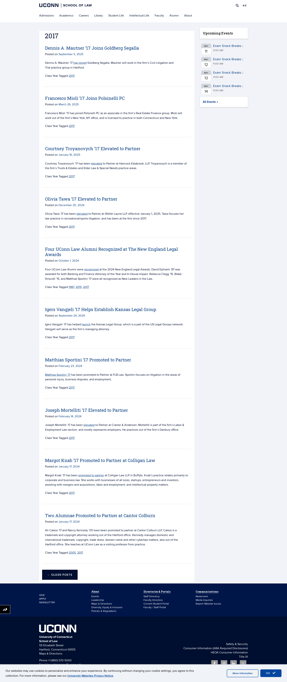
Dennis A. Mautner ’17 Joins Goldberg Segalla (92, 48)
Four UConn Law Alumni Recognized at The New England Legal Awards (111, 251)
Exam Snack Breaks (228, 46)
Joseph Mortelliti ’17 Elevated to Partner (86, 410)
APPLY (42, 598)
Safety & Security (237, 644)
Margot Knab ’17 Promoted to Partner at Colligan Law (100, 460)
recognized (91, 269)
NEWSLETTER (47, 602)
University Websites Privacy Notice (90, 676)
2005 (72, 553)
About (188, 15)
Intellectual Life (139, 15)
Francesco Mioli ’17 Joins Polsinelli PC (85, 98)
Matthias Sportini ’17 (57, 375)
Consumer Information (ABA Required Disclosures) (215, 648)
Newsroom (202, 596)
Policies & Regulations (103, 611)
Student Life (116, 15)
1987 (71, 287)
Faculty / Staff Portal (155, 607)
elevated (96, 163)
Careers (84, 15)
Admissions (46, 15)
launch (86, 324)
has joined (80, 63)
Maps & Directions (101, 603)
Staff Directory (152, 596)
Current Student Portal (156, 603)
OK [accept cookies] (271, 673)
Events (95, 596)
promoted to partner (91, 475)
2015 (79, 287)
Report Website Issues (208, 603)
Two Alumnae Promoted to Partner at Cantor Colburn (100, 515)
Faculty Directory (153, 600)
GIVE (42, 595)
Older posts (59, 575)
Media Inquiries (204, 600)
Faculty (159, 15)
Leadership (97, 600)
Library (98, 15)
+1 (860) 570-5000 (60, 660)
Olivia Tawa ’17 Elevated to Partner (81, 199)
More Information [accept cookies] (243, 673)
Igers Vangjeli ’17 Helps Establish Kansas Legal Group (100, 309)
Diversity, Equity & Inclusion (106, 607)
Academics (66, 15)
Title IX (243, 657)
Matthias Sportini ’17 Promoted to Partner (88, 360)
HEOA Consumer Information (229, 652)
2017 (72, 76)
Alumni (174, 15)
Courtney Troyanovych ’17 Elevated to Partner (92, 148)
